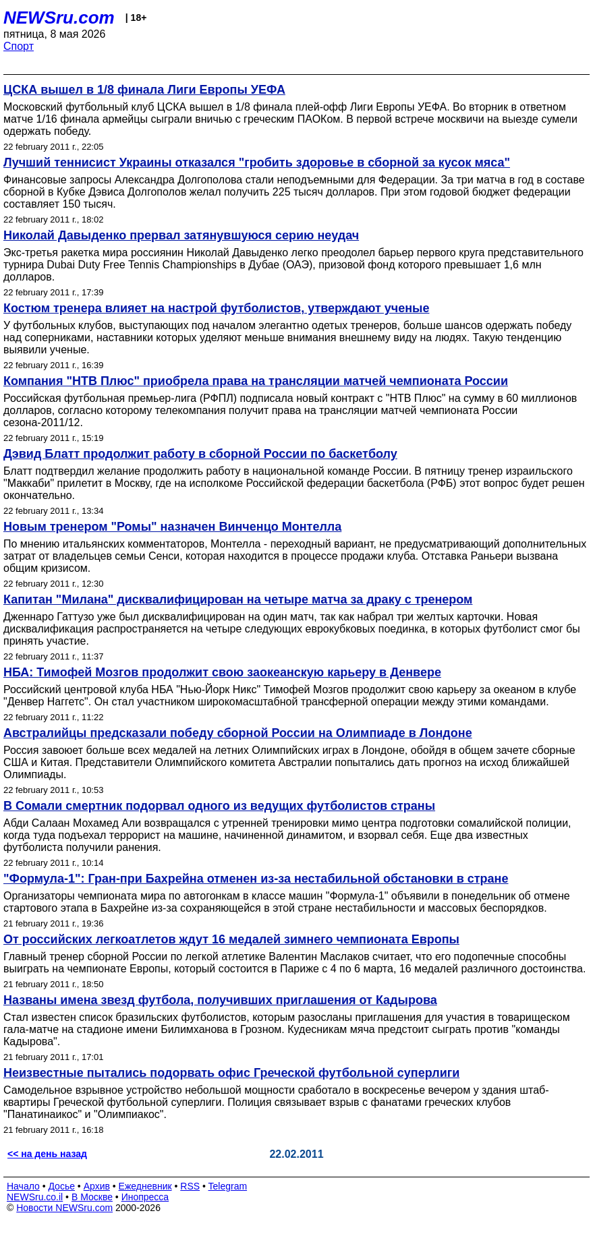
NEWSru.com (59, 17)
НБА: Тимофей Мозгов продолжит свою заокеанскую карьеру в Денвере (222, 672)
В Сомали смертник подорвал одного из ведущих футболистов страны (219, 806)
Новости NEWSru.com (64, 1207)
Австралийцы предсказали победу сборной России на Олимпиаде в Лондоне (237, 733)
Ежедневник (145, 1186)
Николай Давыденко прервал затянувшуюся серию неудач (181, 235)
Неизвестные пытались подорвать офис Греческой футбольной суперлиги (231, 1073)
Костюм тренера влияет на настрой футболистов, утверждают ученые (216, 308)
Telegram (228, 1186)
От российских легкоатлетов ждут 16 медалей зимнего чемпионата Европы (231, 939)
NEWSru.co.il (35, 1197)
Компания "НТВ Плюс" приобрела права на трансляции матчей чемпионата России (255, 381)
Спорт (18, 46)
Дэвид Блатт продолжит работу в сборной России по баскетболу (200, 454)
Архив (97, 1186)
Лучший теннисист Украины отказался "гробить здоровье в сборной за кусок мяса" (256, 162)
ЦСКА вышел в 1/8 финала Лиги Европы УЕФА (144, 89)
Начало (23, 1186)
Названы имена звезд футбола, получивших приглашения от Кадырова (220, 1000)
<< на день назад (47, 1153)
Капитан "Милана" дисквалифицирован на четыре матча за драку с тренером (237, 599)
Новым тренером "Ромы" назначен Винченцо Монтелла (172, 526)
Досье (61, 1186)
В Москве (92, 1197)
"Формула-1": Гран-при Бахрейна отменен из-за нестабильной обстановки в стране (256, 878)
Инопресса (145, 1197)
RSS (190, 1186)
